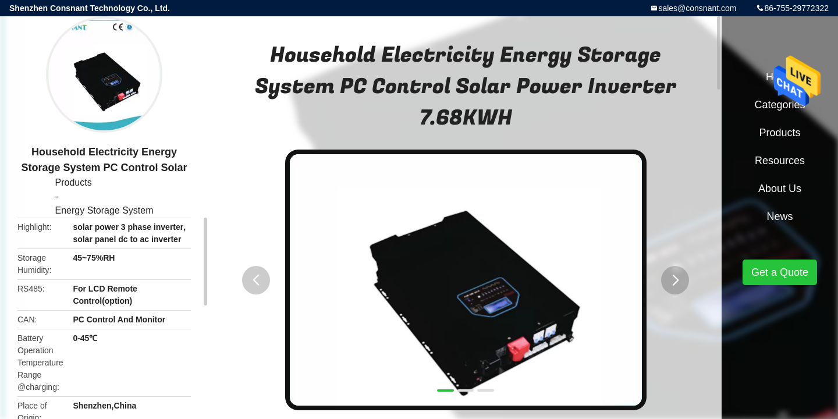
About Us (779, 188)
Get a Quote (779, 272)
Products (73, 182)
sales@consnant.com (697, 8)
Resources (780, 160)
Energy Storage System (104, 210)
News (779, 216)
